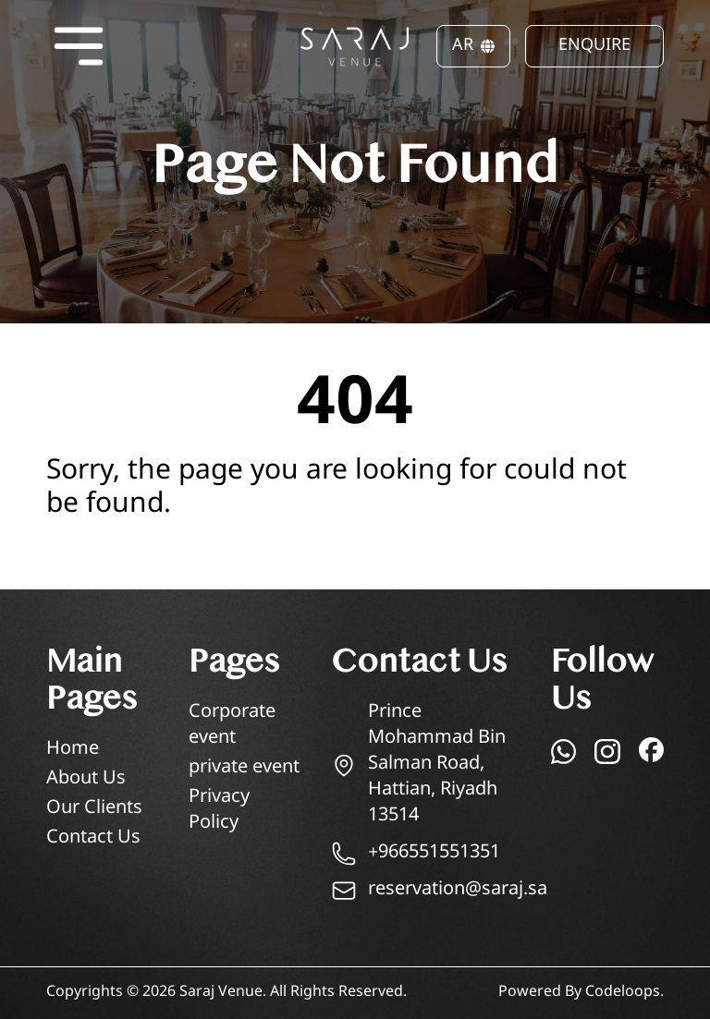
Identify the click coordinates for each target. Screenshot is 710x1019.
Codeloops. (624, 992)
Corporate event (232, 725)
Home (72, 749)
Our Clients (94, 808)
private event (244, 768)
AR (473, 46)
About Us (86, 779)
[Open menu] (78, 46)
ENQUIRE (594, 46)
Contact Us (93, 838)
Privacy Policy (219, 810)
